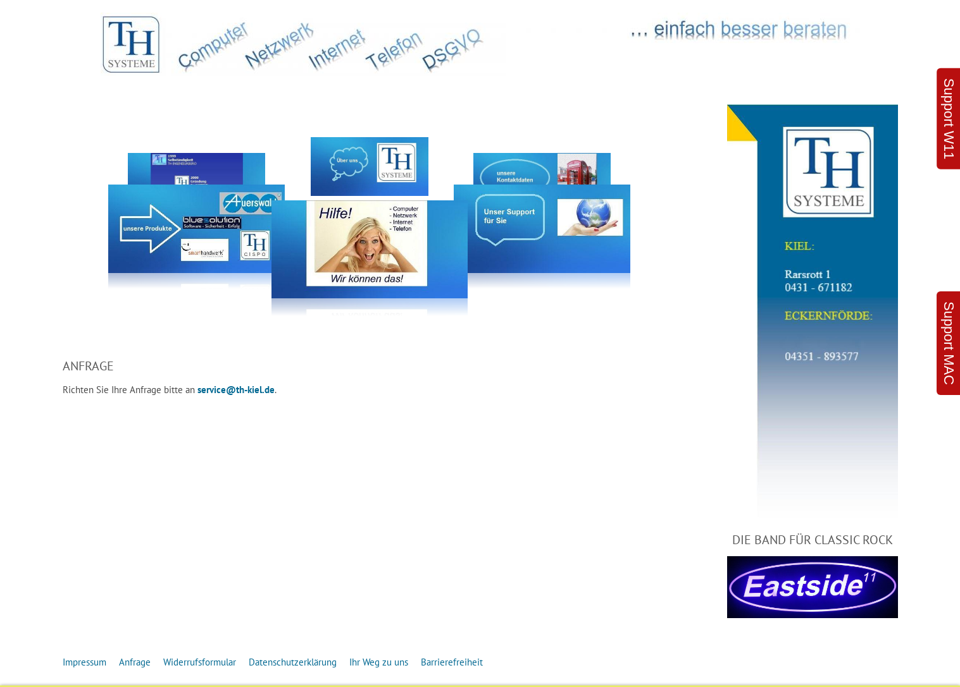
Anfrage (135, 662)
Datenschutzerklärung (293, 662)
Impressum (84, 662)
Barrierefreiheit (452, 662)
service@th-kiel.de (236, 390)
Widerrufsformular (199, 662)
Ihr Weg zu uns (378, 662)
